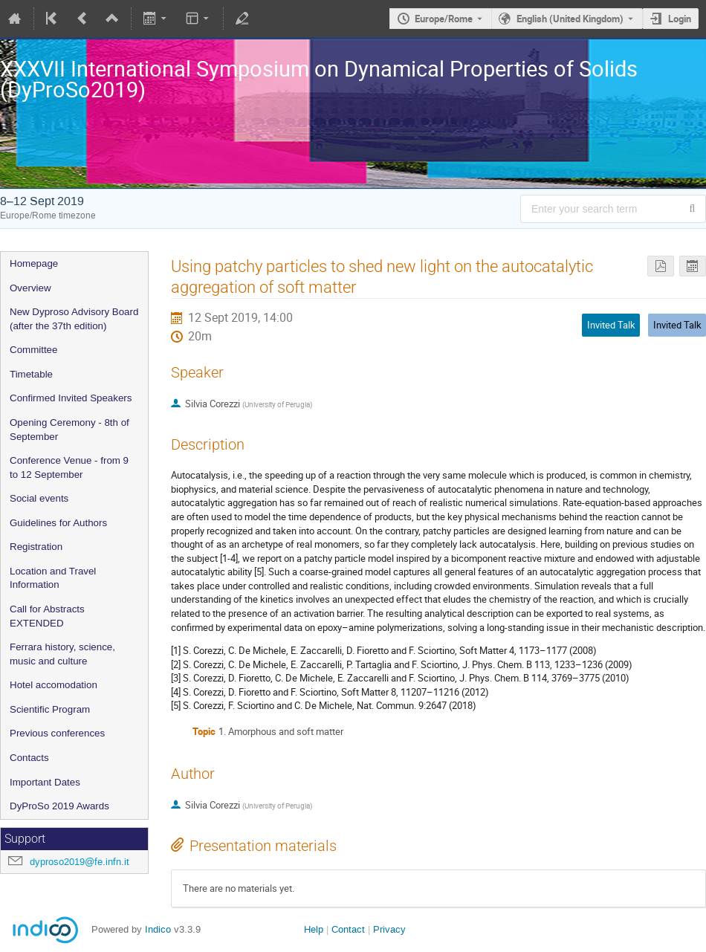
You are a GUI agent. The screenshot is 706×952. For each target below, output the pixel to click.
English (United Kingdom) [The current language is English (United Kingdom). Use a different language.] (570, 18)
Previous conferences (57, 733)
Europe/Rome (444, 18)
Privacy (389, 929)
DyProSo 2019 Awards (59, 806)
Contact (348, 929)
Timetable (31, 374)
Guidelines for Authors (58, 522)
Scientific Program (50, 709)
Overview (30, 288)
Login (679, 18)
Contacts (29, 757)
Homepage (34, 263)
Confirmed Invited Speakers (71, 398)
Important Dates (45, 782)
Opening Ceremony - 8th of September (69, 429)
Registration (36, 546)
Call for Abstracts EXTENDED (47, 616)
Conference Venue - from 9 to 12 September (69, 467)
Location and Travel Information (53, 578)
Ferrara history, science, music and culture (62, 654)
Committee (33, 349)
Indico (158, 929)
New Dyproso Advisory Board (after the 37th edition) (74, 318)
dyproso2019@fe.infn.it (79, 861)
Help (313, 929)
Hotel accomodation (53, 684)
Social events (39, 498)
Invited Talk (677, 324)
